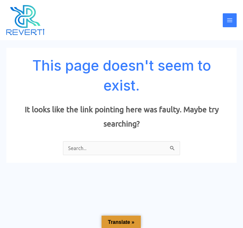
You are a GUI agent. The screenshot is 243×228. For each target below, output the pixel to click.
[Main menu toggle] (230, 20)
